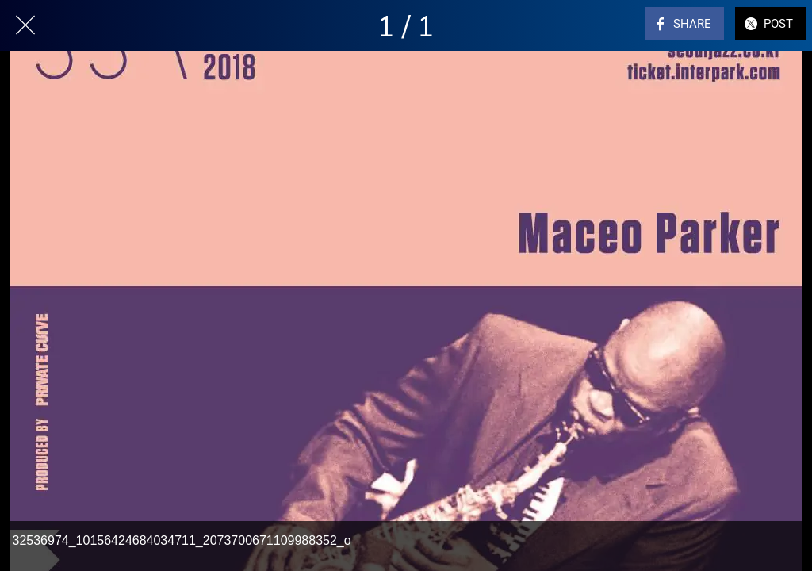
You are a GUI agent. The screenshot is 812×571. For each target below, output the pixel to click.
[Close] (25, 25)
